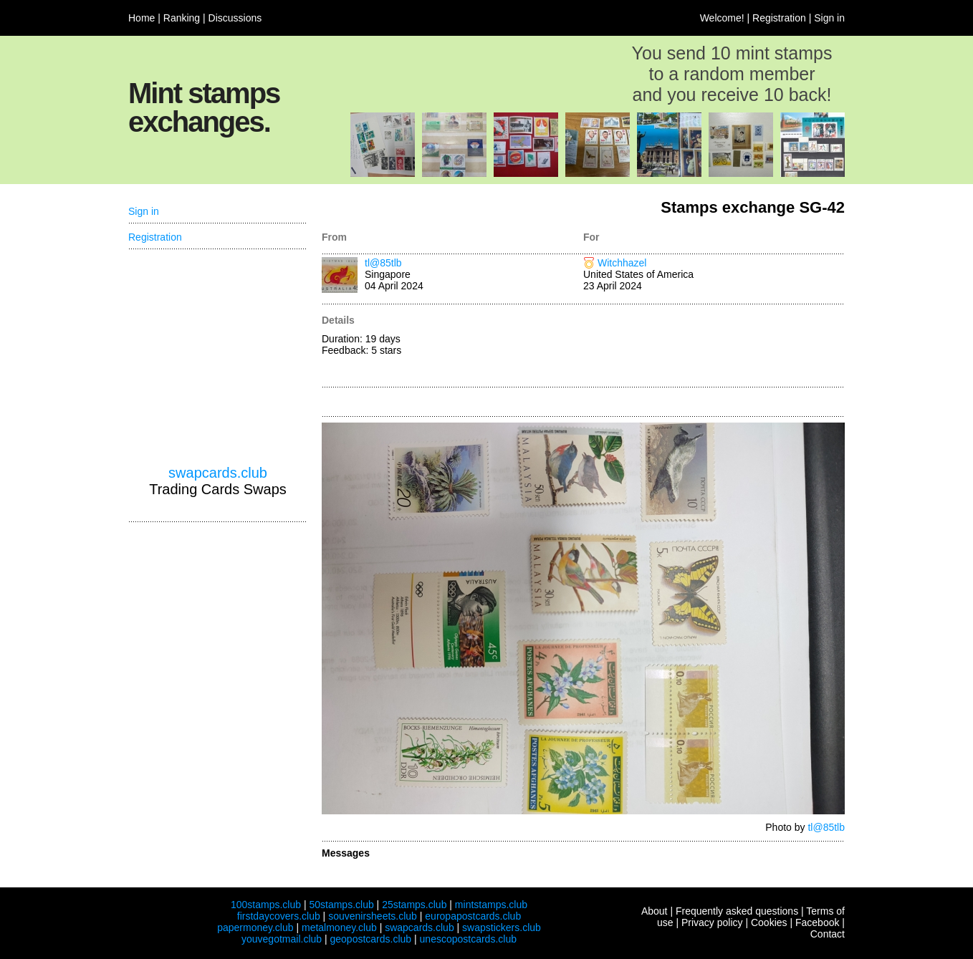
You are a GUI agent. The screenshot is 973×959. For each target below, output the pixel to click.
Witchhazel (622, 263)
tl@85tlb (383, 263)
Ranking (181, 18)
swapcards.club (217, 473)
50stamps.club (341, 904)
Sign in (829, 18)
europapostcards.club (473, 916)
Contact (827, 934)
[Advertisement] (714, 346)
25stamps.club (414, 904)
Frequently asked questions (737, 911)
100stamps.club (266, 904)
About (654, 911)
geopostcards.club (371, 939)
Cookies (769, 922)
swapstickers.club (501, 927)
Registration (779, 18)
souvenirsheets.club (372, 916)
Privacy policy (712, 922)
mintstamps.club (491, 904)
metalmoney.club (339, 927)
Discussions (235, 18)
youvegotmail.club (281, 939)
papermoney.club (255, 927)
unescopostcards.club (468, 939)
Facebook (817, 922)
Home (141, 18)
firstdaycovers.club (278, 916)
